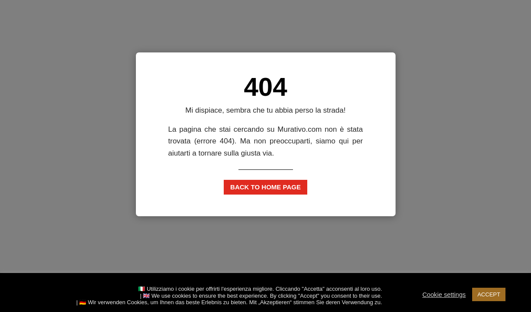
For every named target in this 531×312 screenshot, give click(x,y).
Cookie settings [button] (444, 294)
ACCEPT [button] (488, 294)
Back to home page (265, 187)
